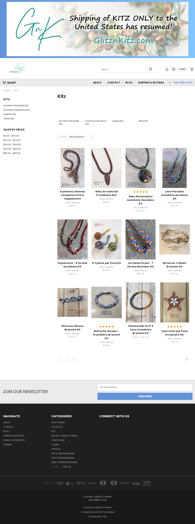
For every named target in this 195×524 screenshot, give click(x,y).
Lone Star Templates (103, 512)
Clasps (55, 444)
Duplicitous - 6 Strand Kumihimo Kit (72, 264)
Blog (129, 82)
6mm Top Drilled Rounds (64, 462)
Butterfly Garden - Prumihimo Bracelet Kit (106, 334)
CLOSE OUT (56, 426)
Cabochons (58, 440)
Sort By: (63, 136)
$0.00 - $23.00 (11, 135)
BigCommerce (103, 507)
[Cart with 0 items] (191, 69)
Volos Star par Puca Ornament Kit (175, 332)
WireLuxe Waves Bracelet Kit (72, 327)
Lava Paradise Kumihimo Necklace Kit (174, 195)
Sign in (7, 440)
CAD (183, 69)
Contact (113, 82)
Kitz (53, 431)
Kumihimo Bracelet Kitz (16, 105)
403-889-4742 (183, 82)
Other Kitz (8, 118)
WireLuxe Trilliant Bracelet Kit (174, 264)
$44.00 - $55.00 (12, 148)
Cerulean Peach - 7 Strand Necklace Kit (140, 264)
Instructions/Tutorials (64, 435)
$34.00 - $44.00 (12, 144)
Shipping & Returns (151, 82)
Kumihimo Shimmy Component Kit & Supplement (72, 195)
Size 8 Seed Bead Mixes (63, 453)
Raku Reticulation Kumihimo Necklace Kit (140, 200)
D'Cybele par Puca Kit (106, 263)
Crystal (55, 449)
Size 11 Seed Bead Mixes (63, 457)
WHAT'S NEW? (58, 422)
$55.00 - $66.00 (11, 153)
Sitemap (7, 444)
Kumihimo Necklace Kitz (16, 110)
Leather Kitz (9, 114)
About (97, 82)
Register (20, 440)
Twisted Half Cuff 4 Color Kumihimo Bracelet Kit (141, 329)
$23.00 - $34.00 (11, 140)
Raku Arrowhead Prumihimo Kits (106, 193)
